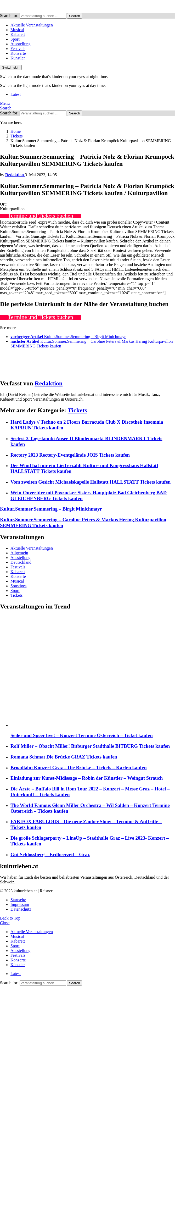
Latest (15, 94)
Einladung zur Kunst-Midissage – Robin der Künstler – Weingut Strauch (86, 778)
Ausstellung (20, 44)
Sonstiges (18, 586)
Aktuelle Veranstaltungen (31, 25)
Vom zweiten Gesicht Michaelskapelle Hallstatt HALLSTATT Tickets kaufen (90, 482)
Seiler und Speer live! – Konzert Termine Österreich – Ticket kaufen (81, 735)
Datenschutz (20, 909)
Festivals (17, 48)
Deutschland (20, 562)
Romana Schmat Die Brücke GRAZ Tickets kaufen (63, 757)
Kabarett (17, 34)
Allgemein (19, 553)
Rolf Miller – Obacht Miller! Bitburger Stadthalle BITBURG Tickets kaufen (90, 746)
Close (4, 923)
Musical (17, 29)
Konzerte (18, 53)
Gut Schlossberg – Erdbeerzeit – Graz (50, 854)
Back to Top (10, 918)
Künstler (17, 58)
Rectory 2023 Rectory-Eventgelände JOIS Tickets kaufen (70, 455)
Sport (15, 39)
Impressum (19, 904)
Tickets (77, 410)
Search (74, 16)
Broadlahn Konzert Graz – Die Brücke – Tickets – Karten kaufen (78, 767)
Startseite (18, 900)
